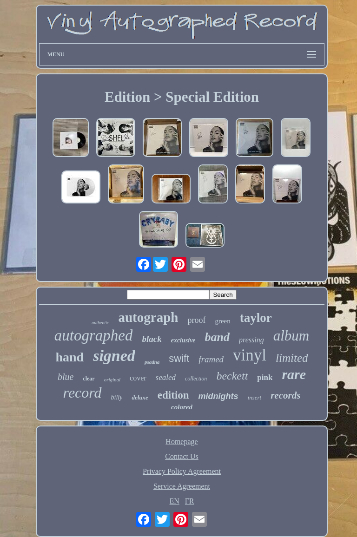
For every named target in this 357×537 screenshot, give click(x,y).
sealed (166, 377)
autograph (148, 317)
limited (292, 358)
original (112, 379)
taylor (256, 318)
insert (255, 397)
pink (264, 377)
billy (117, 397)
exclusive (183, 340)
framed (211, 359)
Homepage (181, 441)
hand (69, 357)
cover (138, 378)
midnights (218, 396)
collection (196, 378)
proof (196, 320)
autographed (93, 335)
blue (65, 377)
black (151, 339)
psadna (152, 362)
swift (179, 358)
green (222, 321)
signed (114, 355)
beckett (232, 376)
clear (88, 378)
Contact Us (181, 456)
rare (294, 374)
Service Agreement (181, 486)
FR (189, 501)
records (285, 395)
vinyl (249, 355)
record (82, 392)
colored (181, 407)
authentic (100, 322)
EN (174, 501)
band (217, 337)
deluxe (140, 397)
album (291, 335)
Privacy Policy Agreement (182, 471)
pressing (251, 340)
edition (173, 395)
